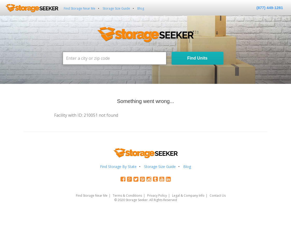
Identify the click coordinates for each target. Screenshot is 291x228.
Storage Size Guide (116, 8)
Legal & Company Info (188, 195)
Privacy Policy (157, 195)
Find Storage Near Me (79, 8)
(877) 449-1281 (269, 7)
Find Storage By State (118, 166)
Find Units (197, 58)
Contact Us (218, 195)
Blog (140, 8)
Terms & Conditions (127, 195)
